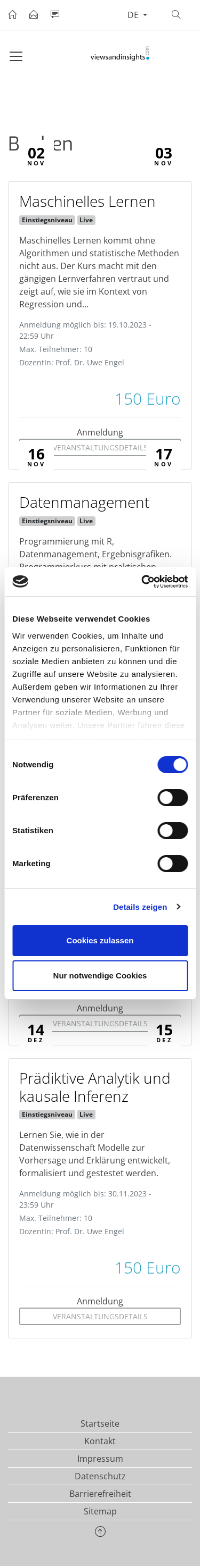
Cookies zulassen (100, 940)
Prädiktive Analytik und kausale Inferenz (95, 1087)
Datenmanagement (84, 502)
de (134, 15)
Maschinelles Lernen (87, 201)
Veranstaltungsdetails (100, 447)
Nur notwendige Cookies (100, 975)
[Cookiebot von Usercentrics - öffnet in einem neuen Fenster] (142, 582)
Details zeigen (140, 906)
